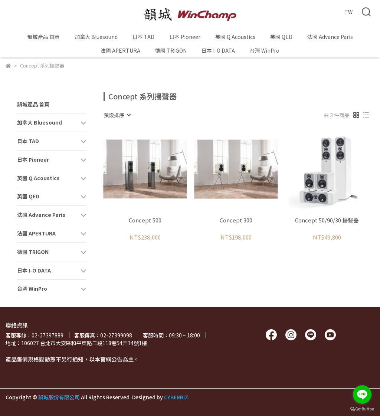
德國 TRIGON (171, 50)
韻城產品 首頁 (43, 36)
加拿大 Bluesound (96, 36)
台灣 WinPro (264, 50)
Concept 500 (145, 220)
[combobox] (117, 115)
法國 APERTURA (120, 50)
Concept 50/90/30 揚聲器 (327, 220)
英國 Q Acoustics (235, 36)
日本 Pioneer (184, 36)
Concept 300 (236, 220)
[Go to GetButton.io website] (362, 408)
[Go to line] (362, 394)
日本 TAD (143, 36)
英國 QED (281, 36)
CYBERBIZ (176, 397)
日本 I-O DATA (218, 50)
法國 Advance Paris (330, 36)
